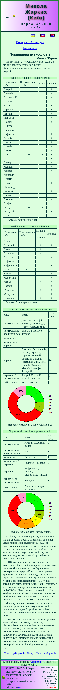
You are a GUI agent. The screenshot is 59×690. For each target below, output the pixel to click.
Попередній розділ (14, 653)
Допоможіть (38, 662)
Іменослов (30, 48)
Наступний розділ (46, 653)
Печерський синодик (30, 42)
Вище (30, 653)
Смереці (21, 687)
